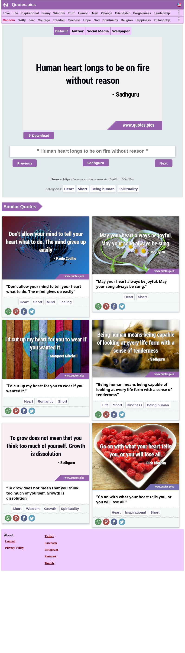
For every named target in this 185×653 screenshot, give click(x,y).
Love (6, 13)
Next (163, 163)
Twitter (49, 536)
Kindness (135, 405)
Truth (71, 13)
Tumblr (49, 563)
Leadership (162, 13)
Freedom (59, 20)
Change (106, 13)
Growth (50, 509)
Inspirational (30, 13)
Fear (32, 20)
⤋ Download (38, 135)
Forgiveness (142, 13)
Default (61, 31)
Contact (10, 541)
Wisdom (59, 13)
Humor (83, 13)
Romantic (45, 401)
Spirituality (110, 20)
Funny (46, 13)
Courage (44, 20)
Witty (22, 20)
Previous (24, 163)
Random (9, 20)
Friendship (122, 13)
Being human (102, 188)
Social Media (98, 31)
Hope (87, 20)
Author (77, 31)
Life (15, 13)
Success (74, 20)
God (97, 20)
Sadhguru (95, 162)
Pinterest (50, 556)
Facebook (51, 543)
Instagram (51, 549)
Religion (127, 20)
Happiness (143, 20)
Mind (51, 302)
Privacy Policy (14, 547)
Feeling (65, 302)
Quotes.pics (24, 4)
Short (83, 188)
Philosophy (162, 20)
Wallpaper (121, 31)
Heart (94, 13)
